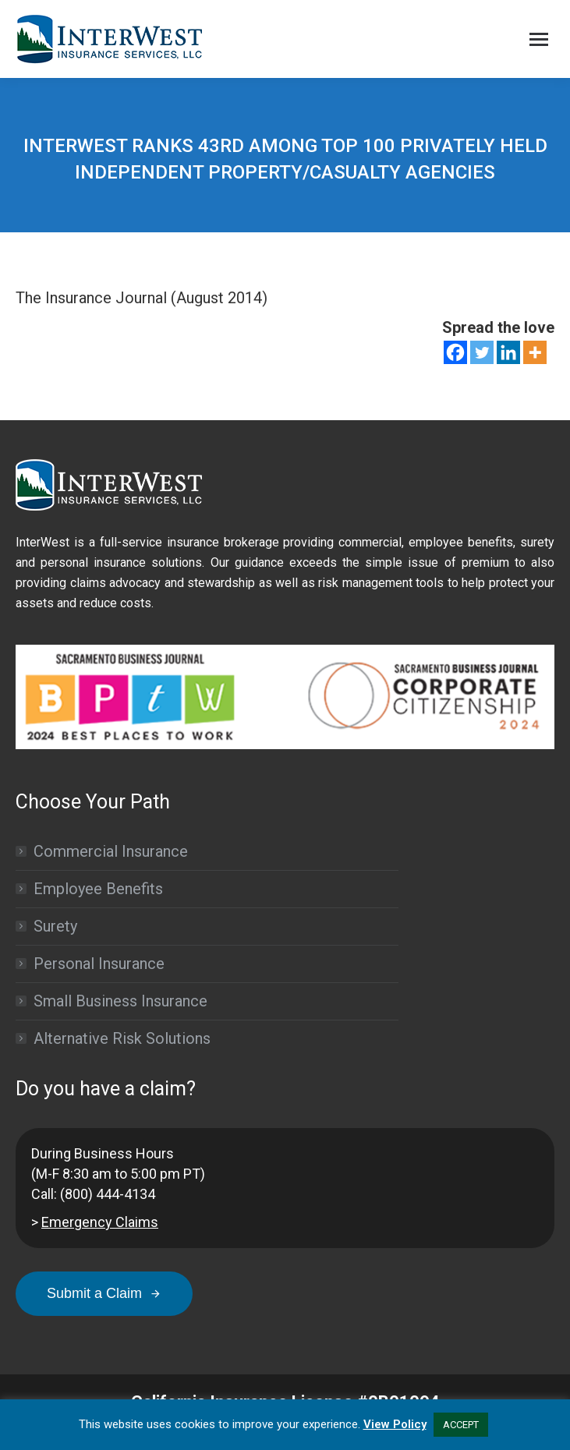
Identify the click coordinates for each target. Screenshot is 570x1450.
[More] (535, 352)
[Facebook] (455, 352)
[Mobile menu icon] (538, 39)
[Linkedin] (508, 352)
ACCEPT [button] (461, 1425)
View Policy (395, 1424)
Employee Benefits (98, 888)
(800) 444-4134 (107, 1194)
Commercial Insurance (111, 851)
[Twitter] (482, 352)
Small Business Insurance (120, 1001)
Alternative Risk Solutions (122, 1038)
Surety (55, 926)
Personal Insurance (99, 963)
